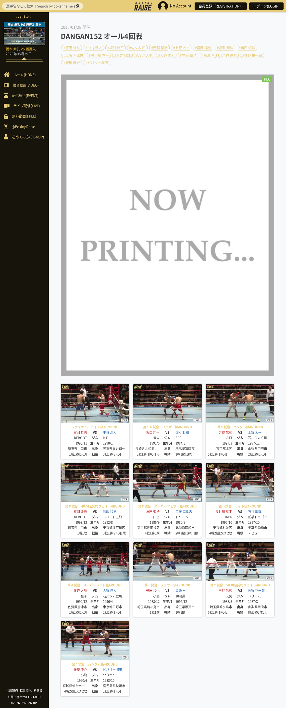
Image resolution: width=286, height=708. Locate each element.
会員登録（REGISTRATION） (221, 6)
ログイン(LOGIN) (266, 6)
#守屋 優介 (71, 62)
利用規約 (12, 690)
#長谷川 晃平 (99, 55)
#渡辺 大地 (144, 55)
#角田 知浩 (247, 48)
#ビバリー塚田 (97, 62)
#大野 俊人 (166, 55)
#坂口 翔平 (115, 48)
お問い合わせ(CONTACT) (24, 697)
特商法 (38, 690)
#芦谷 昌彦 (228, 55)
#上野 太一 (181, 48)
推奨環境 (26, 690)
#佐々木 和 (137, 48)
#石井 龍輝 (122, 55)
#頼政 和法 (225, 48)
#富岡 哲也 (71, 48)
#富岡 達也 (203, 48)
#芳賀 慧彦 (159, 48)
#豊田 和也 (188, 55)
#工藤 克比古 (73, 55)
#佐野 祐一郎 (252, 55)
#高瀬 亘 (208, 55)
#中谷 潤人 (94, 48)
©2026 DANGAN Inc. (24, 702)
